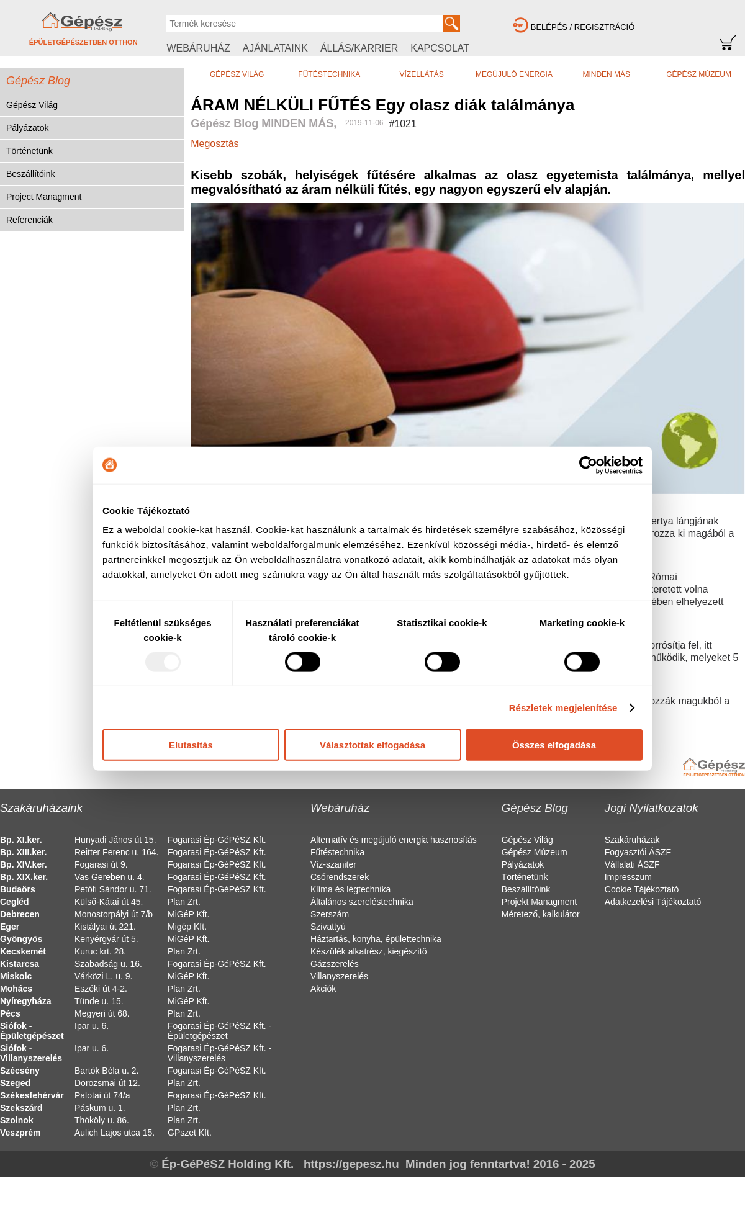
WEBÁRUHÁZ (198, 48)
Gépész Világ (32, 105)
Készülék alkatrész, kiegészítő (368, 951)
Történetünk (29, 151)
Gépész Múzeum (534, 852)
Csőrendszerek (339, 877)
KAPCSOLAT (439, 48)
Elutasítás (191, 745)
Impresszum (628, 877)
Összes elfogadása (554, 745)
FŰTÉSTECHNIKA (329, 74)
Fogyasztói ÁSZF (638, 852)
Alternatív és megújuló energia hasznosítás (393, 840)
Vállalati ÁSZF (632, 864)
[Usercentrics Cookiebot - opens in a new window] (588, 465)
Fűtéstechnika (337, 852)
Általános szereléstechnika (361, 902)
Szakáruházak (632, 840)
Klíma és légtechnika (350, 889)
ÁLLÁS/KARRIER (359, 48)
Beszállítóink (30, 174)
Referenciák (29, 220)
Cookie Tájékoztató (642, 889)
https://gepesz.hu (351, 1163)
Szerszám (329, 914)
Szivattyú (328, 927)
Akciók (323, 989)
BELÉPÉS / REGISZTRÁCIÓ (583, 27)
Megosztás (214, 143)
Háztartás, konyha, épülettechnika (375, 939)
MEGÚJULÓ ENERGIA (514, 74)
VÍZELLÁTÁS (421, 74)
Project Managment (43, 197)
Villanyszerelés (339, 976)
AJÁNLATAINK (275, 48)
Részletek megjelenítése (563, 707)
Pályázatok (27, 128)
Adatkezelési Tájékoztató (653, 902)
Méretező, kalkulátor (541, 914)
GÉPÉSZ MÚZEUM (698, 74)
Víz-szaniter (333, 864)
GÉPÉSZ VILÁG (237, 74)
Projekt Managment (539, 902)
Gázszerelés (334, 964)
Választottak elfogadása (372, 745)
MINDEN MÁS (606, 74)
